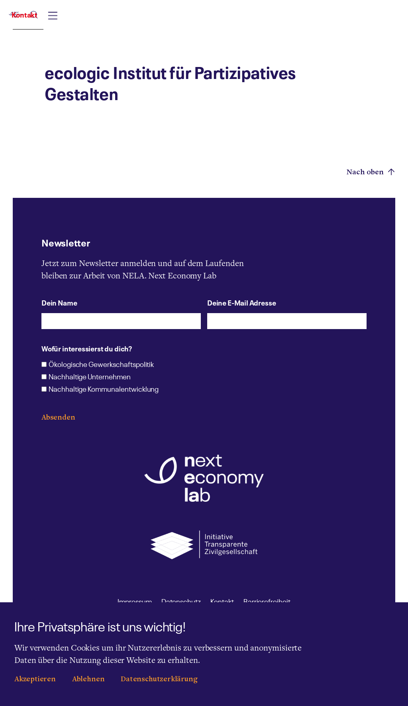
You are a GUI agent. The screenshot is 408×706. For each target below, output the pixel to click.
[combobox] (250, 23)
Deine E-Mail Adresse (241, 302)
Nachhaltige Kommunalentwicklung (104, 390)
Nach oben (371, 172)
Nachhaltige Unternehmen (90, 377)
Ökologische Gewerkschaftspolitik (101, 365)
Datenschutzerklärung (159, 680)
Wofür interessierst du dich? (86, 348)
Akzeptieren (35, 680)
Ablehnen (88, 680)
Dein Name (59, 302)
